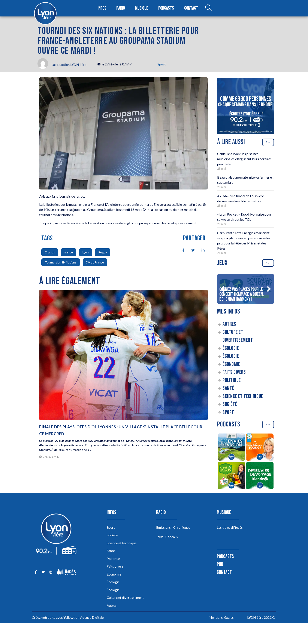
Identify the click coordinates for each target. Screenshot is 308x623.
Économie (231, 364)
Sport (161, 64)
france (68, 252)
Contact (191, 8)
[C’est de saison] (231, 476)
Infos (102, 8)
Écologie (231, 348)
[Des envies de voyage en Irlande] (260, 476)
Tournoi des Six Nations (60, 262)
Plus (268, 142)
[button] (222, 289)
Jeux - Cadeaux (167, 537)
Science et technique (243, 396)
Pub (220, 564)
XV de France (95, 262)
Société (230, 404)
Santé (228, 388)
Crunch (50, 252)
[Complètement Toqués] (260, 448)
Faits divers (234, 372)
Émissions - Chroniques (173, 527)
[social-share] (181, 249)
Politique (232, 380)
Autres (229, 324)
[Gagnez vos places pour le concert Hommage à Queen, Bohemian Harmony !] (245, 289)
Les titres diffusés (230, 527)
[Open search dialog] (208, 8)
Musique (141, 8)
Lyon (85, 252)
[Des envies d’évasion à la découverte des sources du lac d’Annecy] (231, 448)
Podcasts (166, 8)
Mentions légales (221, 617)
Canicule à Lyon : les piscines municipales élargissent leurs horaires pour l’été (244, 159)
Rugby (102, 252)
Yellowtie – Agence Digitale (83, 617)
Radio (121, 8)
